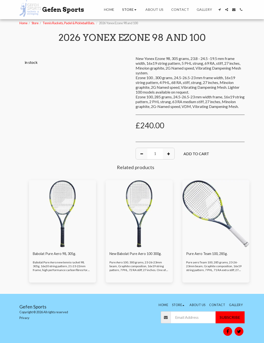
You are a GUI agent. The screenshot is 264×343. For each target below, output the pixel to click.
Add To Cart (196, 153)
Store (35, 23)
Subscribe (230, 317)
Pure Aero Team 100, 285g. (208, 254)
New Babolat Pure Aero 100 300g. (137, 254)
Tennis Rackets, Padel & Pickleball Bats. (69, 23)
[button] (219, 9)
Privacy (24, 318)
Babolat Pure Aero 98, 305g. (56, 254)
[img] (62, 213)
